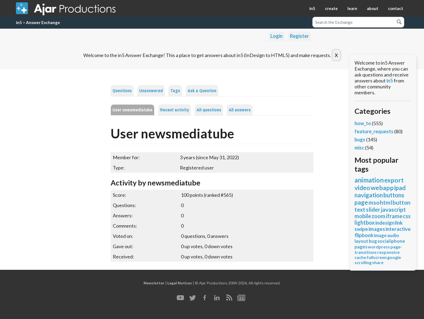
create (331, 8)
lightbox (365, 222)
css (406, 216)
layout (361, 241)
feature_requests (374, 131)
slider (373, 209)
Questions (122, 91)
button (401, 202)
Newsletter (154, 283)
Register (299, 36)
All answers (240, 110)
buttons (393, 195)
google (394, 257)
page (361, 202)
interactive (398, 229)
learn (352, 8)
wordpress (379, 246)
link (399, 223)
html (386, 202)
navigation (369, 195)
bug (373, 241)
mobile (363, 216)
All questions (209, 110)
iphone (397, 241)
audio (393, 235)
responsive (388, 252)
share (377, 262)
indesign (384, 223)
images (377, 229)
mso (374, 202)
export (394, 180)
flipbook (364, 235)
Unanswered (151, 91)
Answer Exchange (43, 22)
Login (276, 36)
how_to (363, 123)
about (372, 8)
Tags (175, 91)
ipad (400, 187)
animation (369, 180)
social (383, 241)
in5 (312, 8)
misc (359, 148)
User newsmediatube (132, 110)
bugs (360, 139)
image (380, 235)
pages (361, 247)
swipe (361, 229)
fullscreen (377, 257)
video (362, 187)
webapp (382, 187)
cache (360, 257)
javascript (393, 209)
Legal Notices (179, 283)
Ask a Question (202, 91)
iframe (394, 216)
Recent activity (174, 110)
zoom (378, 216)
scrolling (363, 262)
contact (395, 8)
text (360, 209)
